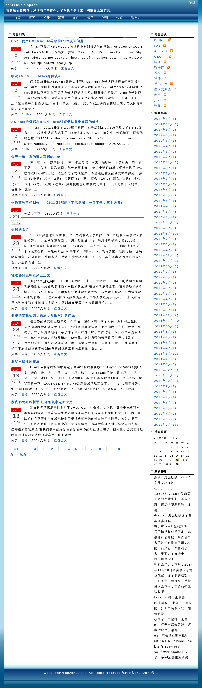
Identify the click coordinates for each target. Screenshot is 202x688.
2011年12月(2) (166, 315)
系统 (157, 73)
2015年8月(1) (165, 173)
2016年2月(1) (165, 157)
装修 (24, 267)
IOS (157, 45)
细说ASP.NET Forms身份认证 (36, 76)
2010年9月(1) (165, 386)
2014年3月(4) (165, 211)
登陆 (192, 3)
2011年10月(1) (166, 326)
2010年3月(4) (165, 419)
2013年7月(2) (165, 238)
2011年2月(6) (165, 359)
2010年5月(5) (165, 408)
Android (160, 51)
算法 (157, 78)
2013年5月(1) (165, 244)
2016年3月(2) (165, 151)
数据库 (159, 67)
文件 (76, 17)
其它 (37, 213)
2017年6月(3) (165, 129)
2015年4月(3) (165, 195)
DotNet (27, 68)
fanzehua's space (22, 5)
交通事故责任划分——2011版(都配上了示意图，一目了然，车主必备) (66, 202)
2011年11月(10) (167, 320)
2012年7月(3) (165, 282)
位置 (119, 17)
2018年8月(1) (165, 118)
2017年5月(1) (165, 135)
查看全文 (67, 68)
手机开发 (161, 83)
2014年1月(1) (165, 217)
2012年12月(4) (166, 255)
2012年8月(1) (165, 277)
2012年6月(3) (165, 288)
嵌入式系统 (162, 89)
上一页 (31, 449)
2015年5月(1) (165, 189)
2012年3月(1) (165, 304)
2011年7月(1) (165, 337)
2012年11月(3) (166, 260)
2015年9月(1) (165, 168)
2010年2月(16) (166, 424)
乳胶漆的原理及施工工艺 (30, 275)
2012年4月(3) (165, 299)
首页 (17, 17)
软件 (157, 62)
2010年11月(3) (166, 375)
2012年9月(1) (165, 271)
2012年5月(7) (165, 293)
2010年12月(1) (166, 370)
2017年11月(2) (166, 124)
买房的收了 (20, 229)
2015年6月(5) (165, 184)
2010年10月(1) (166, 380)
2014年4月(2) (165, 206)
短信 (90, 17)
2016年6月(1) (165, 140)
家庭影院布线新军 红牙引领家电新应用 (42, 402)
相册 (46, 17)
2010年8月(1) (165, 391)
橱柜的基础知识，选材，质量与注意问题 (43, 315)
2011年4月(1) (165, 348)
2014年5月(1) (165, 200)
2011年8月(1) (165, 331)
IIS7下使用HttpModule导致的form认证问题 (47, 41)
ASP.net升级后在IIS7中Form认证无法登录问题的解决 (55, 122)
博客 (32, 17)
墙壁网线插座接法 (25, 361)
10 (118, 449)
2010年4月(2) (165, 413)
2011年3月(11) (166, 353)
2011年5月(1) (165, 342)
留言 (61, 17)
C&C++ (160, 56)
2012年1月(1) (165, 310)
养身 (24, 195)
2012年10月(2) (166, 266)
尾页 (23, 454)
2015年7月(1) (165, 178)
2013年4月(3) (165, 250)
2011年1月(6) (165, 364)
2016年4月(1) (165, 146)
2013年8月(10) (166, 233)
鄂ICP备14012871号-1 (140, 672)
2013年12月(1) (166, 222)
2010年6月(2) (165, 402)
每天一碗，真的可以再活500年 (35, 157)
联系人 (136, 17)
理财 (105, 17)
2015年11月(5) (166, 162)
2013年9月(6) (165, 228)
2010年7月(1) (165, 397)
